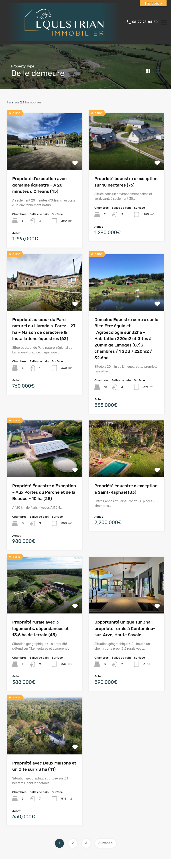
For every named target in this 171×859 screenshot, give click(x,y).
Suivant (105, 843)
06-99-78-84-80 (145, 22)
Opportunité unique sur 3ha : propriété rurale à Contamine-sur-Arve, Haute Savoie (124, 628)
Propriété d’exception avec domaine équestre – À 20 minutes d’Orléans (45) (39, 185)
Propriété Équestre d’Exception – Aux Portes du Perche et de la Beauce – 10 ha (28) (44, 492)
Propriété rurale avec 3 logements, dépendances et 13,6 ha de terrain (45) (40, 628)
